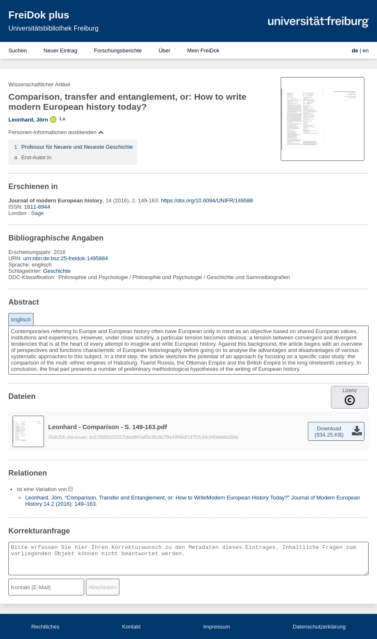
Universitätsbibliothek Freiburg (53, 28)
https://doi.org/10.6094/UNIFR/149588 (207, 200)
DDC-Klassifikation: (32, 277)
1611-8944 (37, 207)
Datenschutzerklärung (319, 626)
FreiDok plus (38, 15)
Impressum (216, 626)
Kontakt (131, 626)
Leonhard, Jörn (28, 119)
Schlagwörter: (25, 271)
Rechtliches (45, 626)
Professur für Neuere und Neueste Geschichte (77, 147)
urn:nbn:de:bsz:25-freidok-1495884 (65, 258)
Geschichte (56, 271)
